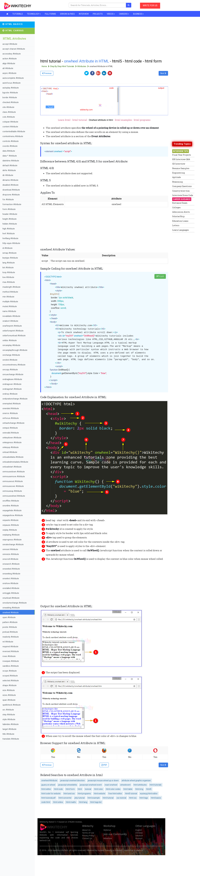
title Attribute (8, 734)
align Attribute (8, 63)
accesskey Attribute (11, 53)
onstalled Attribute (10, 588)
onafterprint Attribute (12, 326)
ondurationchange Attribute (15, 398)
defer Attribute (9, 170)
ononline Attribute (10, 505)
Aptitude (176, 177)
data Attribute (8, 151)
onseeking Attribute (11, 573)
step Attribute (8, 714)
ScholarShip (178, 216)
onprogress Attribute (12, 539)
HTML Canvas (13, 30)
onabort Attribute (10, 321)
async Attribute (9, 73)
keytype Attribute (10, 258)
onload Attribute (9, 452)
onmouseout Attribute (12, 481)
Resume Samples (180, 168)
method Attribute (10, 292)
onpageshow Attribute (12, 515)
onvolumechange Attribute (14, 603)
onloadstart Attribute (12, 466)
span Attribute (8, 700)
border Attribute (9, 97)
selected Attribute (10, 680)
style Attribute (8, 719)
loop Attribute (8, 272)
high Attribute (8, 228)
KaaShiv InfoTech (60, 850)
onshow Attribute (10, 583)
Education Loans (180, 221)
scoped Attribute (10, 675)
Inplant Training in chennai (110, 850)
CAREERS (124, 14)
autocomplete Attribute (13, 78)
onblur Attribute (9, 340)
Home (46, 66)
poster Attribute (9, 627)
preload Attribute (10, 632)
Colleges (176, 207)
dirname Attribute (10, 180)
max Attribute (8, 282)
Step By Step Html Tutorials (63, 66)
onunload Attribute (10, 598)
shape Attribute (9, 685)
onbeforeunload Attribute (14, 335)
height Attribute (9, 219)
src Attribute (8, 709)
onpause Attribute (10, 525)
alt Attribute (7, 68)
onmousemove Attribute (13, 476)
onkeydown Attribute (11, 437)
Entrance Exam (180, 203)
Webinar (107, 830)
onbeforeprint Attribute (12, 330)
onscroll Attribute (10, 559)
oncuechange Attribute (12, 374)
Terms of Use (88, 832)
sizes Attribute (9, 695)
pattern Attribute (10, 622)
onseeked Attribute (11, 569)
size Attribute (8, 690)
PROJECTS (98, 14)
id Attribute (7, 248)
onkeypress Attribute (12, 442)
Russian (138, 838)
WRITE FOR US (150, 5)
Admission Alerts (181, 212)
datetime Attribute (10, 160)
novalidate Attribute (11, 316)
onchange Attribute (11, 355)
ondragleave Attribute (12, 379)
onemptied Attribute (11, 403)
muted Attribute (9, 306)
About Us (86, 830)
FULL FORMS (50, 14)
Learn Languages (180, 230)
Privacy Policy (88, 835)
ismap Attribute (9, 253)
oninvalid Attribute (10, 432)
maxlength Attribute (11, 287)
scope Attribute (9, 671)
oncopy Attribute (10, 369)
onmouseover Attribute (13, 486)
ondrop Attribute (10, 394)
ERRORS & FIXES (67, 14)
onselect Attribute (10, 578)
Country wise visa (180, 190)
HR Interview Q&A (181, 159)
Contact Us (87, 838)
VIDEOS (111, 14)
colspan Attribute (10, 122)
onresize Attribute (10, 554)
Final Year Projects (181, 155)
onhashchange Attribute (13, 423)
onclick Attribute (9, 360)
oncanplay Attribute (11, 345)
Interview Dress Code (182, 195)
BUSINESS (138, 14)
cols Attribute (8, 117)
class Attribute (9, 112)
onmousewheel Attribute (13, 496)
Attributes (83, 66)
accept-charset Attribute (13, 49)
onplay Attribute (9, 530)
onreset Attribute (10, 549)
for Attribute (8, 199)
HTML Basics (12, 24)
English (138, 830)
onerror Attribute (10, 413)
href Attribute (8, 233)
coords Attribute (10, 146)
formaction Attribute (11, 204)
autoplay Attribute (10, 87)
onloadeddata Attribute (12, 457)
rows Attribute (9, 656)
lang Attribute (8, 262)
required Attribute (10, 646)
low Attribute (8, 277)
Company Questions (182, 186)
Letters (175, 225)
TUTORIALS (17, 14)
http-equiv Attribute (11, 243)
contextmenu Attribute (12, 136)
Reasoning (177, 181)
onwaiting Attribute (11, 607)
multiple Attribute (10, 301)
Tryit (160, 276)
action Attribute (9, 58)
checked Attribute (10, 102)
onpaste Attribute (10, 520)
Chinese (139, 832)
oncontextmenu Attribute (13, 364)
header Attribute (9, 214)
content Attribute (10, 126)
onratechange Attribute (13, 544)
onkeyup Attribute (10, 447)
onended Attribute (10, 408)
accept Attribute (9, 44)
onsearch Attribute (11, 564)
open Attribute (9, 617)
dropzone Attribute (11, 194)
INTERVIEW (84, 14)
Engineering (178, 172)
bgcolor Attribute (10, 92)
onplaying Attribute (11, 535)
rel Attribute (7, 641)
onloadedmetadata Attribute (15, 462)
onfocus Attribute (10, 418)
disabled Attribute (10, 185)
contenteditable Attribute (13, 131)
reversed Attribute (10, 651)
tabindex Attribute (10, 724)
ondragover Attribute (11, 384)
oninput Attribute (10, 428)
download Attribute (11, 190)
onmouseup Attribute (12, 491)
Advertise (107, 838)
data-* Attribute (9, 156)
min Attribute (8, 296)
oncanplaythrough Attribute (14, 350)
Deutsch (139, 835)
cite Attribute (8, 107)
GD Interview (178, 163)
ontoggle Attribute (10, 593)
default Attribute (9, 165)
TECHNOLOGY (34, 14)
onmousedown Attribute (13, 471)
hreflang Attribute (10, 238)
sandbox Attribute (10, 666)
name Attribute (9, 311)
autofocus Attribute (11, 83)
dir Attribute (7, 175)
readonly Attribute (10, 637)
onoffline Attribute (10, 501)
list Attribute (8, 267)
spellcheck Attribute (11, 705)
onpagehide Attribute (12, 510)
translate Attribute (10, 739)
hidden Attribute (9, 224)
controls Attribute (10, 141)
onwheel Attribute (10, 612)
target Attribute (9, 729)
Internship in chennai (133, 850)
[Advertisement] (104, 582)
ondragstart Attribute (12, 389)
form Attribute (9, 209)
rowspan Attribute (10, 661)
